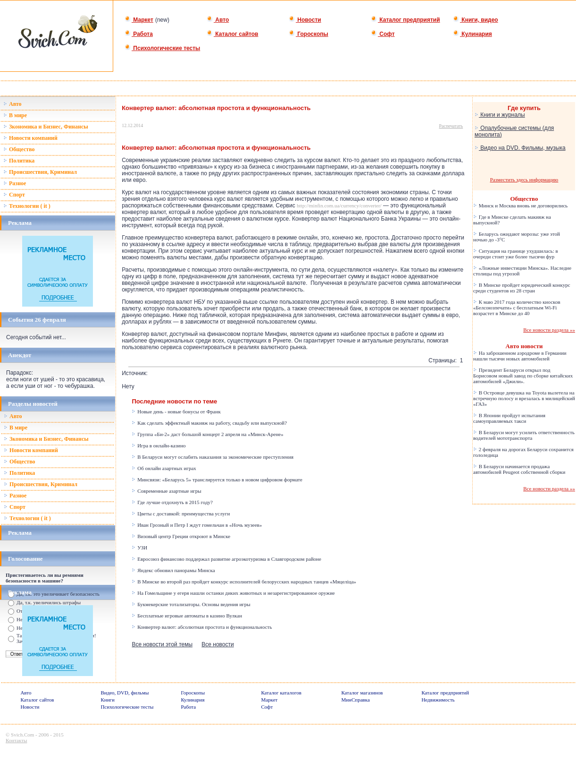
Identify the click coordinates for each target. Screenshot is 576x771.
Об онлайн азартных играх (164, 468)
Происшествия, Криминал (40, 172)
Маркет (139, 20)
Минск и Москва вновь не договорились (520, 205)
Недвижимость (437, 699)
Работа (139, 34)
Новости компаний (30, 138)
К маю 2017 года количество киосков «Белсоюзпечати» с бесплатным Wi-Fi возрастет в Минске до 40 (516, 307)
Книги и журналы (500, 114)
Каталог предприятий (405, 20)
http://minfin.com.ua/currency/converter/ (339, 205)
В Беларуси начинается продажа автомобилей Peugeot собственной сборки (519, 469)
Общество (19, 149)
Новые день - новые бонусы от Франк (176, 411)
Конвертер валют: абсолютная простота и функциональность (202, 627)
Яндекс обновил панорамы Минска (173, 570)
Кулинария (472, 34)
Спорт (14, 194)
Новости (305, 20)
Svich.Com (22, 734)
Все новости (217, 644)
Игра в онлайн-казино (158, 445)
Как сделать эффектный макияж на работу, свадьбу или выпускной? (209, 423)
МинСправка (355, 699)
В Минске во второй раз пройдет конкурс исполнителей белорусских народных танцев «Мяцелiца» (244, 581)
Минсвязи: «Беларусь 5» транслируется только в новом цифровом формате (217, 479)
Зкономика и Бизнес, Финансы (45, 126)
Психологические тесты (162, 48)
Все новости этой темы (162, 644)
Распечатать (451, 125)
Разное (14, 183)
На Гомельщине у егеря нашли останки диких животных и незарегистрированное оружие (233, 593)
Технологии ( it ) (26, 206)
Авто (218, 20)
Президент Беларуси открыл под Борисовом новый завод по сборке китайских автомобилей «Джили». (523, 375)
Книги (107, 699)
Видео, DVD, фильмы (124, 692)
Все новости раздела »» (549, 330)
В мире (15, 115)
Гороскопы (308, 34)
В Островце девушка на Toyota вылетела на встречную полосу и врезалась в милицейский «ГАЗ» (524, 398)
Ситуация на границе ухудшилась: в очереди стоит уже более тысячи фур (515, 253)
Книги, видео (475, 20)
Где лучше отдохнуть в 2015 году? (172, 502)
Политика (18, 160)
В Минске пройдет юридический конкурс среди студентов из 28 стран (521, 287)
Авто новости (524, 346)
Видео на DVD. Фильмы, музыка (520, 148)
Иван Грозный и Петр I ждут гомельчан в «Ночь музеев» (197, 525)
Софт (383, 34)
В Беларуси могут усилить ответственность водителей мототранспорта (524, 435)
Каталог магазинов (362, 692)
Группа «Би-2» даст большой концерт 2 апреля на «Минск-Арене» (207, 434)
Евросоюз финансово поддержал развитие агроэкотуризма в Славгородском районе (226, 559)
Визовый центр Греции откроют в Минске (181, 536)
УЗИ (139, 547)
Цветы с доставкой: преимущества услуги (181, 513)
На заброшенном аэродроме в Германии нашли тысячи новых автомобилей (520, 355)
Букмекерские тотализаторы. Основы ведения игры (191, 604)
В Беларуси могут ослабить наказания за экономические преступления (212, 457)
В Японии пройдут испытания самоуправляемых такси (509, 418)
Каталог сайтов (232, 34)
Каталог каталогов (281, 692)
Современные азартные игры (166, 491)
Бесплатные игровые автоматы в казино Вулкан (187, 615)
